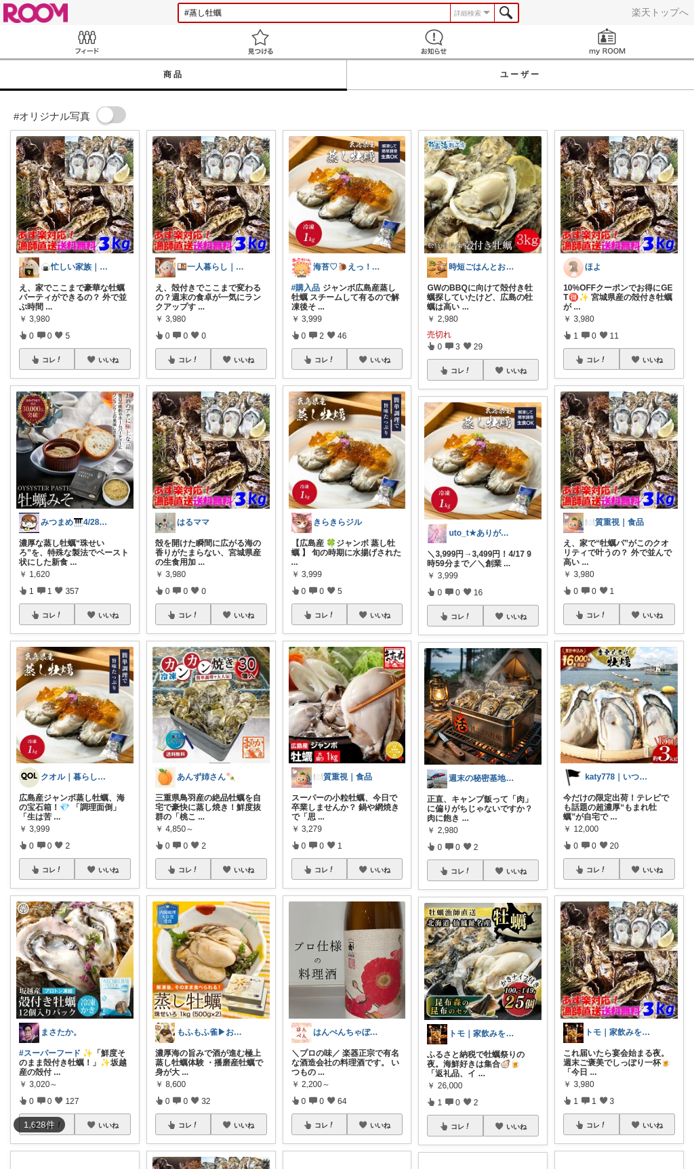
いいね (108, 359)
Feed (87, 41)
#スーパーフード (50, 1053)
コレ (52, 359)
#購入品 (306, 288)
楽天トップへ (660, 12)
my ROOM (607, 41)
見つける (260, 41)
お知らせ (433, 41)
